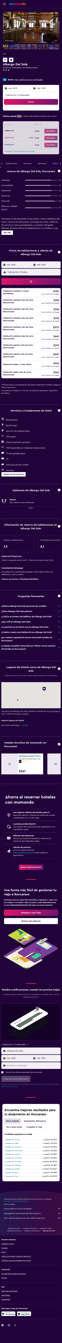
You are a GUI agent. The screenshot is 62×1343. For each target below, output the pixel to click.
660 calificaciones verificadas (29, 80)
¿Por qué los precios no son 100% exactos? (32, 1218)
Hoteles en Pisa (11, 1176)
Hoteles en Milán (12, 1143)
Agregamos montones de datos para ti (32, 1213)
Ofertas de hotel (14, 1228)
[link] (31, 867)
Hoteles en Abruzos (14, 1231)
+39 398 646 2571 (11, 76)
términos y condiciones (43, 1084)
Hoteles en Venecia (13, 1147)
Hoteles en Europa (29, 1228)
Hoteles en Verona (12, 1154)
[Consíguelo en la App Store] (24, 1313)
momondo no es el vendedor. (32, 1208)
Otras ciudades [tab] (12, 1121)
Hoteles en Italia (45, 1228)
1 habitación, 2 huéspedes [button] (17, 95)
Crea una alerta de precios (24, 853)
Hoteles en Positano (13, 1162)
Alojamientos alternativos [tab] (35, 1121)
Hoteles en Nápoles (13, 1165)
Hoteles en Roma (12, 1140)
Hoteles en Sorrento (13, 1158)
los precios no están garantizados (16, 1201)
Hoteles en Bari (11, 1173)
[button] (4, 4)
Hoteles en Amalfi (12, 1169)
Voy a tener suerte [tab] (14, 1127)
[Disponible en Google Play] (8, 1313)
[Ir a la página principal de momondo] (17, 4)
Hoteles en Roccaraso (32, 1231)
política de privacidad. (9, 1086)
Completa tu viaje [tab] (34, 1127)
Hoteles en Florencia (13, 1151)
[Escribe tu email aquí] (33, 1065)
